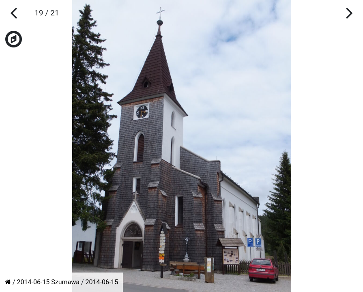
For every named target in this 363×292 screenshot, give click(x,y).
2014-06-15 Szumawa (48, 282)
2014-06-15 (102, 282)
